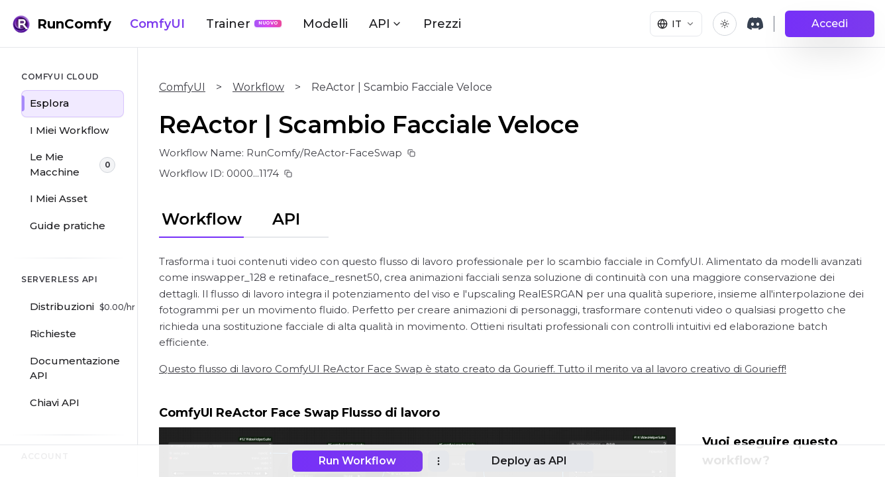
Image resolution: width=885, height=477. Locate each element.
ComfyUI (157, 24)
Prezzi (442, 24)
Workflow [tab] (202, 219)
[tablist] (244, 217)
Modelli (325, 24)
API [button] (385, 24)
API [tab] (286, 219)
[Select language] (676, 23)
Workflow (258, 87)
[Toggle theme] (725, 24)
